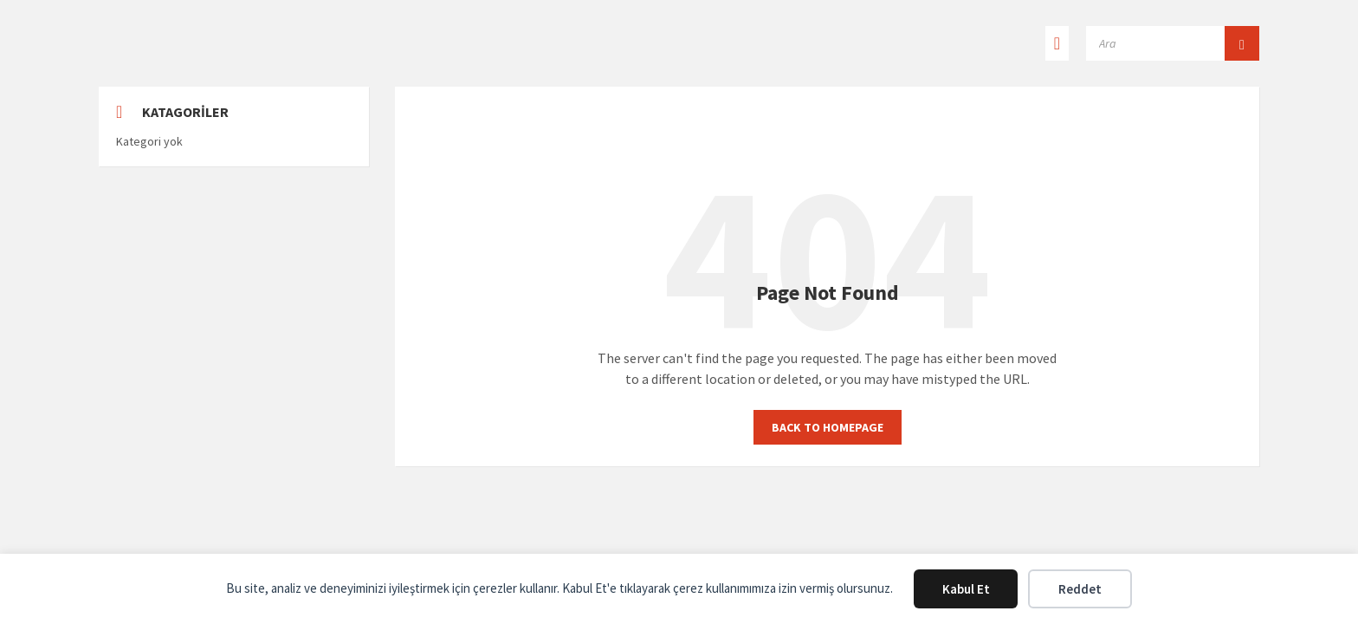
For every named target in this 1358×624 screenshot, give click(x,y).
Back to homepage (827, 427)
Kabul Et (966, 589)
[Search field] (1172, 43)
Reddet (1080, 589)
